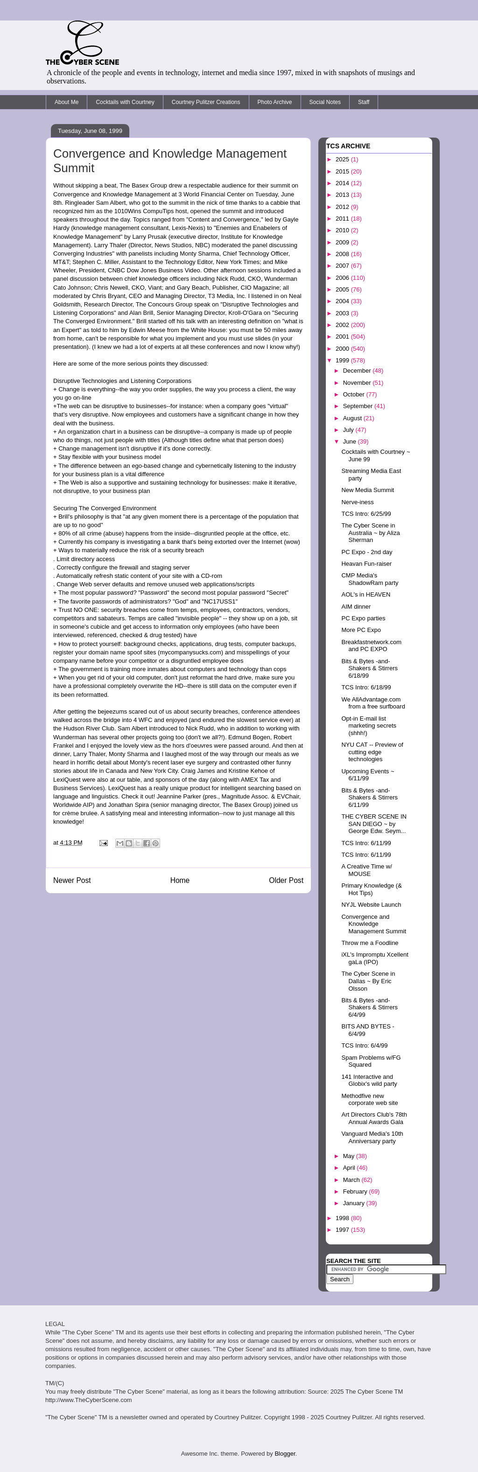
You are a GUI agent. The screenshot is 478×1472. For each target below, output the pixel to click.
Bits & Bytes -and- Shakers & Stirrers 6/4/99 (369, 1007)
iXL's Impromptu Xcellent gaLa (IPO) (374, 958)
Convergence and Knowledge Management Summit (373, 924)
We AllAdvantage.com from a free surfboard (373, 703)
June (350, 441)
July (349, 429)
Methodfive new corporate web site (369, 1099)
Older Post (286, 880)
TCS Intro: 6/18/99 (366, 687)
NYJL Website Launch (371, 904)
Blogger (284, 1453)
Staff (363, 102)
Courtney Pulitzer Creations (206, 102)
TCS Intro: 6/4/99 (364, 1045)
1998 (343, 1218)
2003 (343, 313)
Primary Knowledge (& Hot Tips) (371, 889)
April (350, 1167)
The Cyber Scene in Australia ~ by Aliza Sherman (370, 532)
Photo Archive (275, 102)
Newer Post (72, 880)
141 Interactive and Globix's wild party (369, 1080)
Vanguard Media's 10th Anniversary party (372, 1137)
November (358, 382)
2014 (343, 183)
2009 (343, 242)
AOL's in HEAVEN (365, 594)
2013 (343, 194)
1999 (343, 360)
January (354, 1203)
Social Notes (325, 102)
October (354, 394)
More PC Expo (361, 629)
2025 (343, 159)
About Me (66, 102)
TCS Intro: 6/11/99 (366, 843)
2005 (343, 289)
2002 (343, 324)
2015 (343, 171)
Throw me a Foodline (369, 942)
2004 (343, 301)
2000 (343, 348)
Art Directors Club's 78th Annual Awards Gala (374, 1118)
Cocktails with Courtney (125, 102)
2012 (343, 206)
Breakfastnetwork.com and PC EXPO (371, 646)
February (356, 1191)
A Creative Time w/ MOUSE (366, 870)
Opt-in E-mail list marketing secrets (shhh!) (368, 725)
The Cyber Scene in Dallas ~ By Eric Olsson (368, 981)
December (358, 370)
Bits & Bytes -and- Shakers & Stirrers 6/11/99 (369, 797)
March (352, 1179)
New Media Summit (367, 489)
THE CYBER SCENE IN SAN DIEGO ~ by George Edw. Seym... (373, 823)
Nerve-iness (357, 502)
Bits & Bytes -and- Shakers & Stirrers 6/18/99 (369, 668)
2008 (343, 253)
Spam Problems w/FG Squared (371, 1061)
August (353, 418)
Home (180, 880)
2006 (343, 277)
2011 (343, 218)
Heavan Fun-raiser (366, 563)
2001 (343, 336)
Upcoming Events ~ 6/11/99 (367, 775)
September (358, 406)
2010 (343, 230)
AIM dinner (356, 606)
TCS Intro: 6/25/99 (366, 513)
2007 (343, 265)
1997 (343, 1229)
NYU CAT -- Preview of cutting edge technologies (372, 752)
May (349, 1156)
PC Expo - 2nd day (366, 552)
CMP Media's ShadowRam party (369, 579)
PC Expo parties (363, 618)
